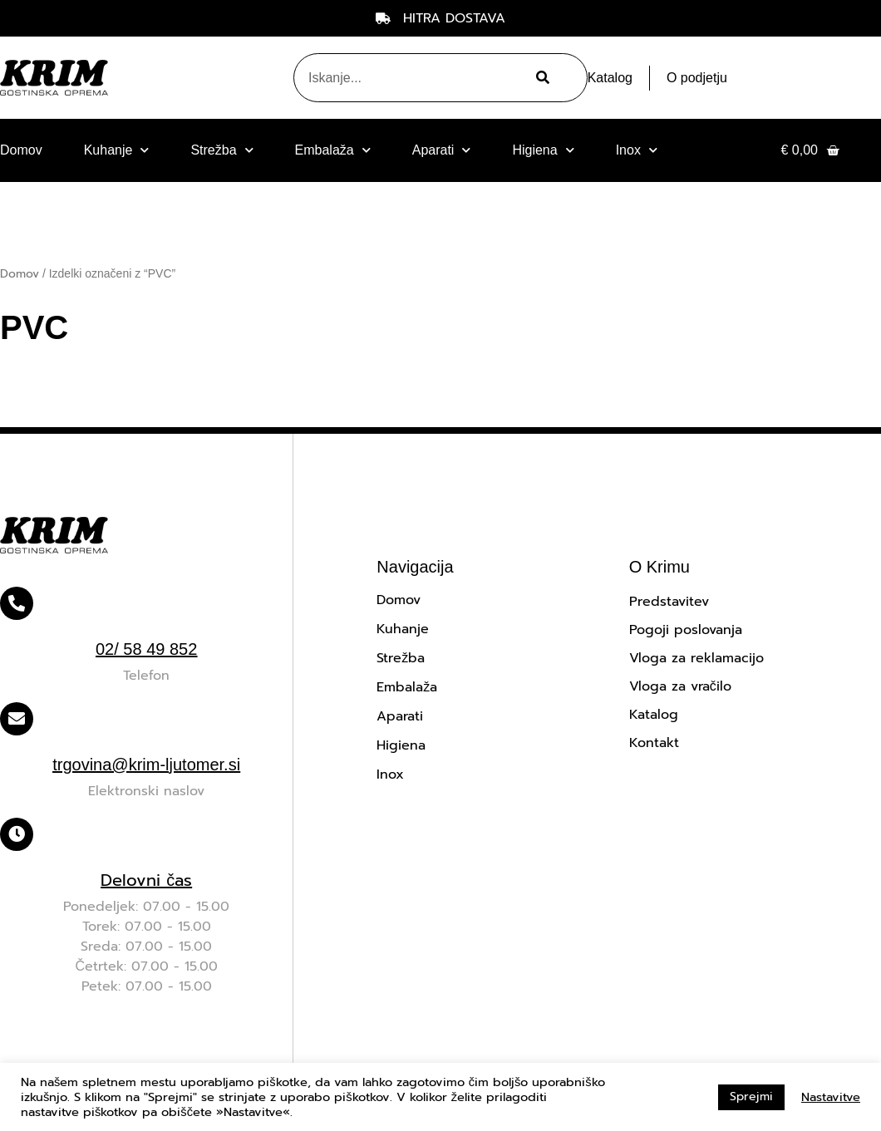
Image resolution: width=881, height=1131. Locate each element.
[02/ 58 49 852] (16, 603)
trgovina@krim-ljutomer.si (146, 764)
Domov (21, 150)
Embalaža (333, 150)
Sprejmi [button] (751, 1096)
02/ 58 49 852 (146, 649)
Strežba (221, 150)
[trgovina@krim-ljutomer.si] (16, 718)
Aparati (441, 150)
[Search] (540, 77)
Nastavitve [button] (830, 1096)
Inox (636, 150)
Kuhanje (117, 150)
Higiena (542, 150)
